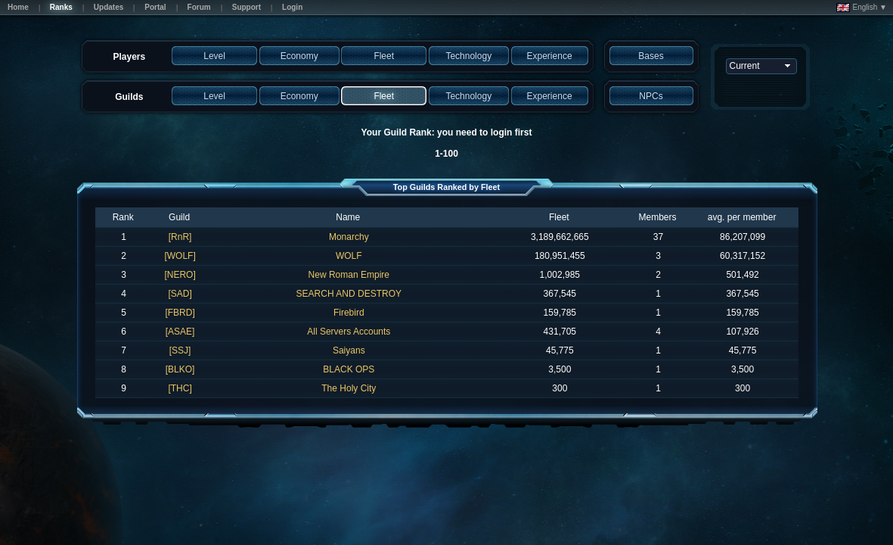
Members (658, 217)
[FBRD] (179, 312)
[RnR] (180, 237)
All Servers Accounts (348, 331)
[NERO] (179, 274)
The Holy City (348, 388)
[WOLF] (179, 256)
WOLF (349, 256)
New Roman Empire (349, 274)
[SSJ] (180, 350)
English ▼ (861, 7)
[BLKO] (180, 369)
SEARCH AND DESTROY (349, 293)
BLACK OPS (348, 369)
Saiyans (349, 350)
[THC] (179, 388)
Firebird (348, 312)
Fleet (559, 217)
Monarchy (349, 237)
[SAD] (179, 293)
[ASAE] (180, 331)
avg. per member (742, 217)
